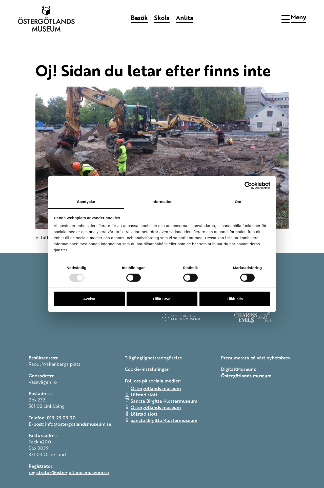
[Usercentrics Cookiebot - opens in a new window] (248, 185)
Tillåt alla (235, 299)
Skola (162, 17)
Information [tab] (162, 201)
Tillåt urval (162, 299)
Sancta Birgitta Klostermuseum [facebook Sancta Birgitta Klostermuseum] (164, 420)
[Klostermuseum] (198, 317)
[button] (293, 18)
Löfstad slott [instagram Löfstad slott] (144, 394)
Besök (139, 17)
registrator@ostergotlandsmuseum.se (69, 472)
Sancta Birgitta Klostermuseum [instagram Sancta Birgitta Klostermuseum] (164, 401)
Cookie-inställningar (147, 369)
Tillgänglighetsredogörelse (153, 357)
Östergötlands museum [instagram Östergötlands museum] (156, 388)
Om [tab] (238, 201)
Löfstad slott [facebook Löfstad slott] (144, 414)
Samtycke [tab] (86, 201)
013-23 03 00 (61, 417)
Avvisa (89, 299)
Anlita (184, 17)
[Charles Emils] (270, 317)
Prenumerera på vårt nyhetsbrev (255, 357)
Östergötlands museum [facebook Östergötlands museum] (156, 407)
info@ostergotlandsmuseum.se (78, 424)
